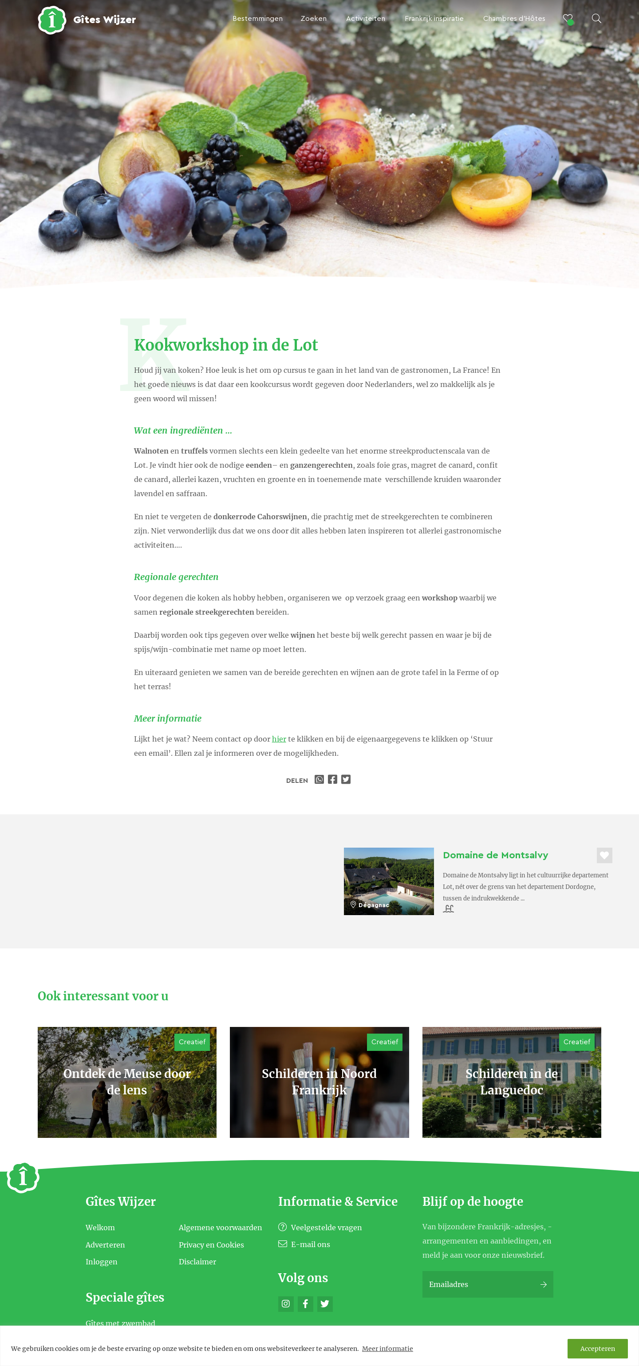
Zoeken (313, 18)
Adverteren (105, 1244)
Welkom (100, 1227)
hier (279, 738)
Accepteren (597, 1349)
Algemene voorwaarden (220, 1227)
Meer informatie (387, 1349)
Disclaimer (197, 1261)
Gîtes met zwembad (120, 1323)
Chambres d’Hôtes (514, 18)
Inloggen (102, 1261)
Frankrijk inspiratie (434, 18)
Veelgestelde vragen (320, 1227)
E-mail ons (304, 1244)
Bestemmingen (258, 18)
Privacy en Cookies (211, 1244)
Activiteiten (365, 18)
